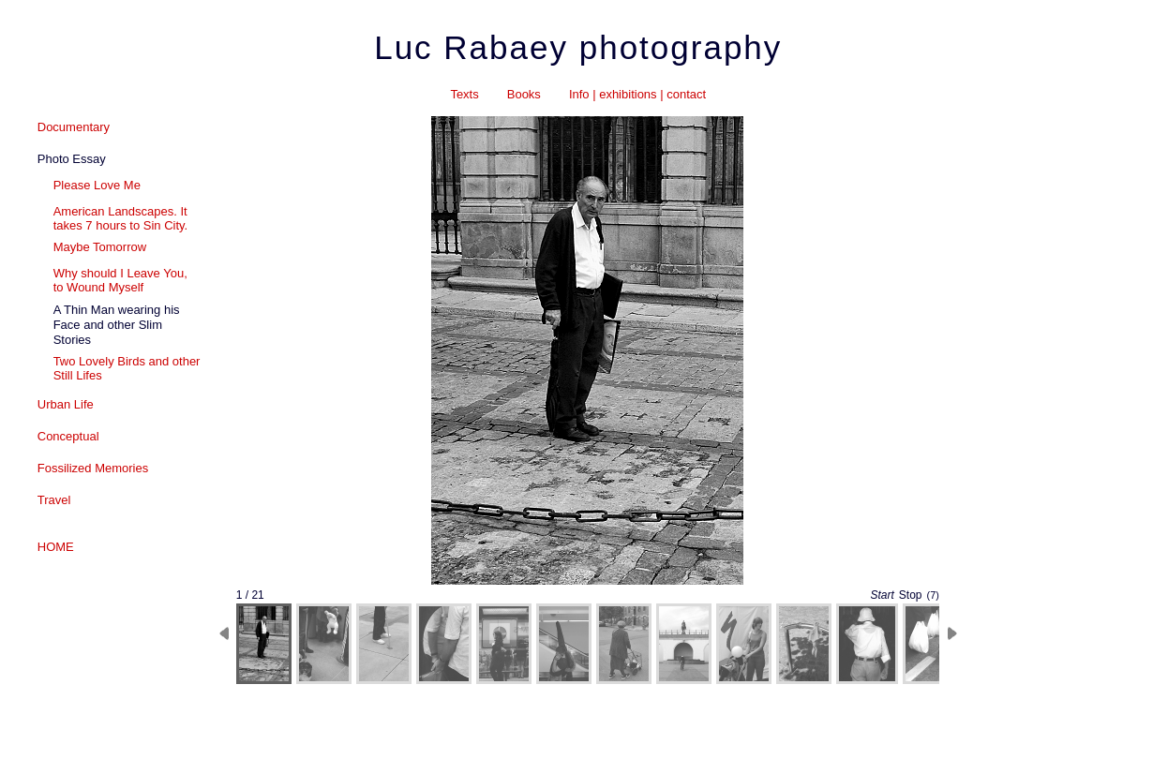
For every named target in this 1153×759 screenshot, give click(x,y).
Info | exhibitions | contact (637, 94)
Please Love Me (97, 185)
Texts (464, 94)
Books (524, 94)
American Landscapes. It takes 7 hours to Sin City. (120, 218)
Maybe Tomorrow (99, 247)
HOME (55, 547)
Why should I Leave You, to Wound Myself (120, 280)
